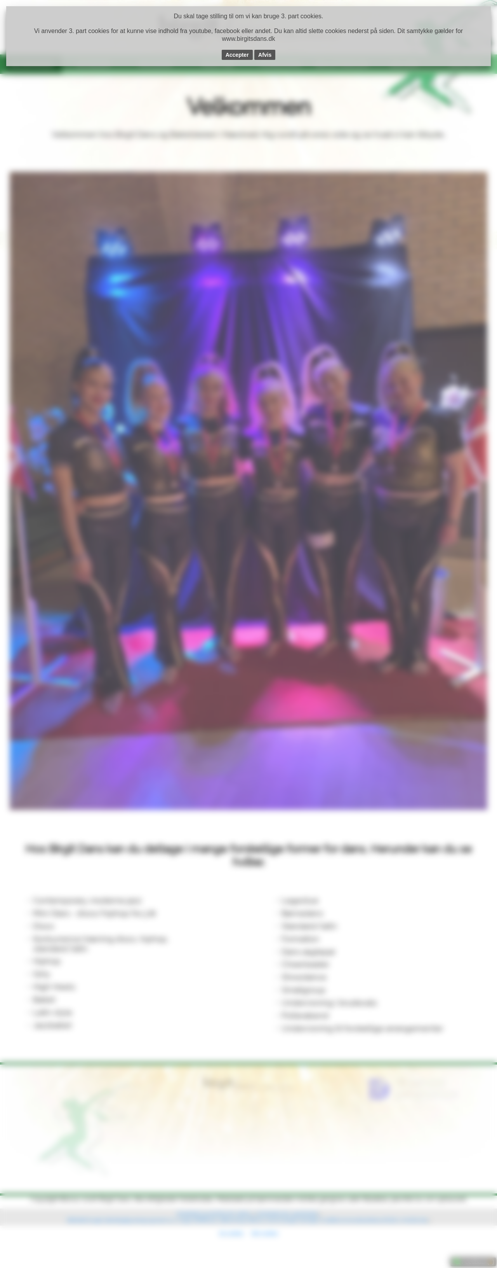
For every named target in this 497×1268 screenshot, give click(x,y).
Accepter (237, 55)
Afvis (264, 55)
